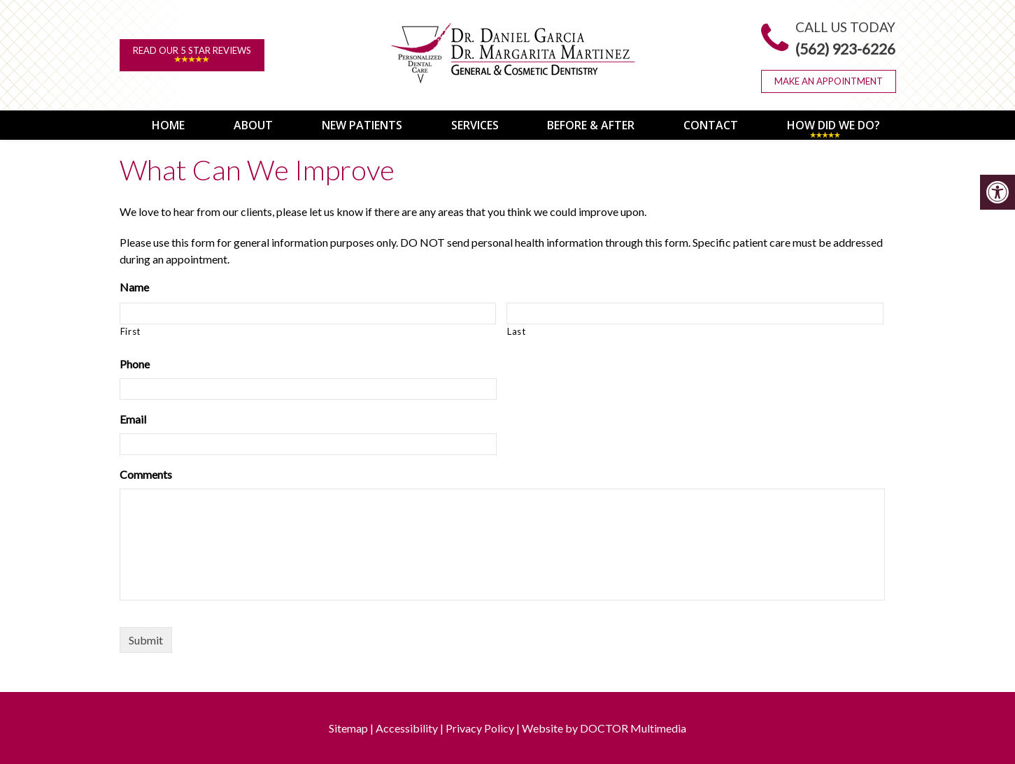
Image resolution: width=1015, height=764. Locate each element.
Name (134, 285)
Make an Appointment (828, 81)
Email (133, 418)
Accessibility (407, 727)
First (130, 330)
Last (516, 330)
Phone (135, 363)
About (244, 124)
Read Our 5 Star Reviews (192, 54)
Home (159, 124)
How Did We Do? (825, 124)
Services (466, 124)
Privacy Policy (480, 727)
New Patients (353, 124)
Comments (146, 473)
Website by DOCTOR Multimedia (604, 727)
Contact (702, 124)
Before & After (582, 124)
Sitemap (348, 727)
